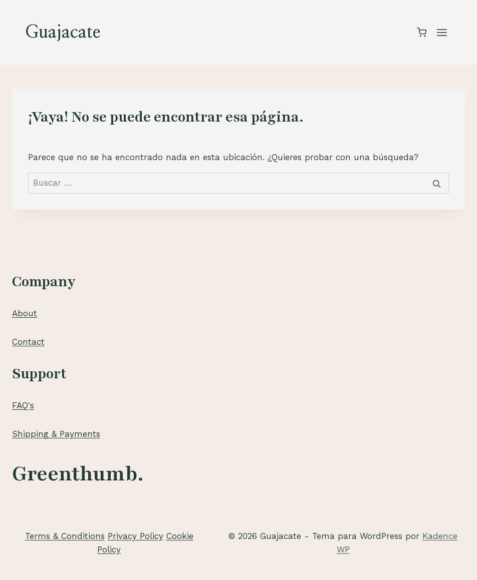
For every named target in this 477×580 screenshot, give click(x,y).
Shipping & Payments (56, 434)
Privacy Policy (135, 536)
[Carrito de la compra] (421, 32)
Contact (28, 342)
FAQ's (23, 405)
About (24, 313)
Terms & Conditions (65, 536)
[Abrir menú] (441, 32)
